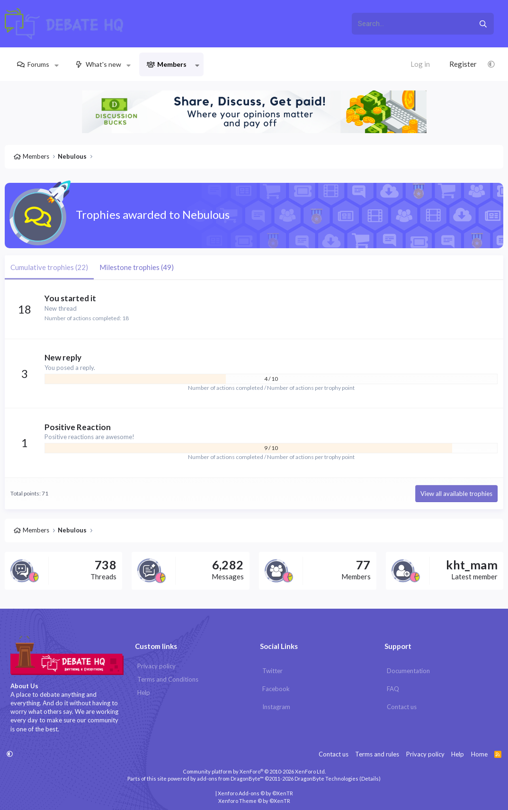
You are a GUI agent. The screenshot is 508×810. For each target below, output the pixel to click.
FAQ (393, 689)
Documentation (408, 671)
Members (172, 64)
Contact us (402, 707)
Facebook (276, 689)
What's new (103, 64)
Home (479, 754)
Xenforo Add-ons (255, 793)
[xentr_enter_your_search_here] (412, 24)
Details (370, 778)
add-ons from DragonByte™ (230, 778)
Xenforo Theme (254, 801)
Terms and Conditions (167, 679)
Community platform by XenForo (254, 771)
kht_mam (472, 565)
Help (143, 692)
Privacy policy (156, 666)
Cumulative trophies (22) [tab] (49, 267)
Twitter (272, 671)
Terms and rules (377, 754)
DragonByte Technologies (326, 778)
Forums (38, 64)
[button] (56, 64)
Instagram (276, 707)
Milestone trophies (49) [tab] (136, 267)
